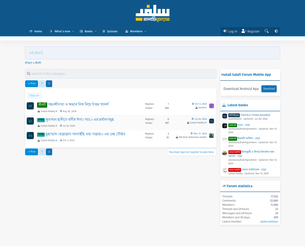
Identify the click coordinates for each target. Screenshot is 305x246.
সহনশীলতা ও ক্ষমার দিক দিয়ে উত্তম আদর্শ (78, 104)
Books (89, 31)
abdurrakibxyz (269, 221)
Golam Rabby (49, 111)
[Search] (266, 31)
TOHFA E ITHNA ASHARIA (249, 115)
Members (136, 31)
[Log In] (229, 31)
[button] (73, 31)
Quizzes (112, 31)
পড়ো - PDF (239, 125)
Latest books (238, 105)
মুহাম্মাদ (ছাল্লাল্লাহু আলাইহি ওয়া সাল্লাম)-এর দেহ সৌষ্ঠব (85, 134)
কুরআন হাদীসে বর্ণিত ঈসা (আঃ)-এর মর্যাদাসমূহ (80, 120)
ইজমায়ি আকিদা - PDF (244, 138)
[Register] (250, 31)
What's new (62, 31)
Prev (32, 83)
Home (38, 31)
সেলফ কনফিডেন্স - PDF (247, 170)
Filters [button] (33, 95)
